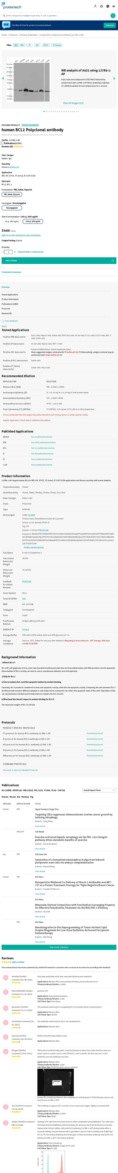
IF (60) (47, 790)
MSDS (4, 326)
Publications (9, 143)
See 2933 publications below (43, 442)
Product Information (10, 299)
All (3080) (6, 790)
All (16, 45)
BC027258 (43, 530)
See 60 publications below (42, 453)
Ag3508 (31, 515)
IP (29, 45)
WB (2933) (28, 790)
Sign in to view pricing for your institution (21, 235)
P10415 (25, 629)
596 (24, 598)
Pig (31, 797)
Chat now (110, 25)
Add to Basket (11, 260)
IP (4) (53, 790)
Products (14, 35)
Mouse (13, 797)
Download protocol (95, 733)
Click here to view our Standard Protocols (20, 770)
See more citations (59, 947)
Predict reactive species (34, 547)
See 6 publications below (41, 465)
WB (22, 45)
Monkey (25, 797)
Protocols (6, 309)
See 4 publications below (41, 437)
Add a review (18, 962)
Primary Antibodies (29, 35)
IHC (37, 45)
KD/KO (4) (17, 790)
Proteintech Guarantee (11, 272)
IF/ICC (45, 45)
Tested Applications (10, 294)
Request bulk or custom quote (30, 252)
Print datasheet (10, 321)
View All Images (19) (73, 103)
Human (5, 797)
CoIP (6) (61, 790)
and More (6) (13, 167)
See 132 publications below (43, 448)
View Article (40, 826)
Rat (18, 797)
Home (4, 35)
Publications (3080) (10, 304)
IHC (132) (38, 790)
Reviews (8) (7, 146)
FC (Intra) (57, 45)
